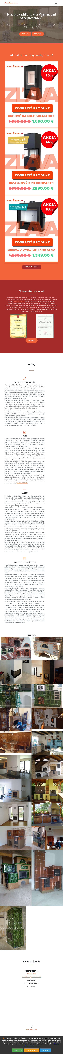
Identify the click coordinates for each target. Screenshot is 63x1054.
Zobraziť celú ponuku (31, 267)
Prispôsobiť (45, 1050)
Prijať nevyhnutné (32, 1050)
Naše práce (37, 34)
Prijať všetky (18, 1050)
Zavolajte (25, 34)
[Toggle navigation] (56, 2)
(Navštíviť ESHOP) (18, 301)
